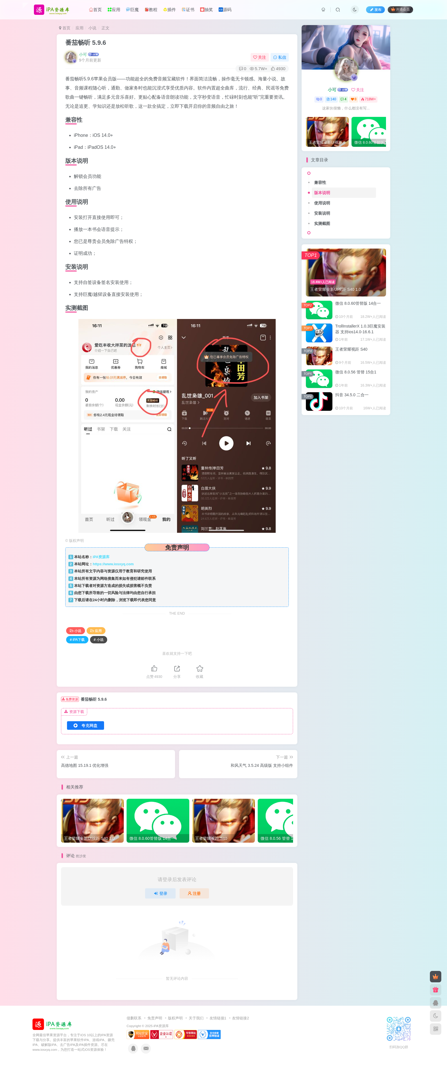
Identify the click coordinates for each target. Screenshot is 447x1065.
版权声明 (175, 1018)
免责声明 (154, 1018)
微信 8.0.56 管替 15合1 (355, 372)
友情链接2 (240, 1018)
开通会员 (400, 9)
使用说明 (322, 203)
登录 (160, 893)
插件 (169, 9)
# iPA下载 (77, 640)
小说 (92, 28)
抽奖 (206, 9)
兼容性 (320, 182)
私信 (279, 57)
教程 (151, 9)
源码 (225, 9)
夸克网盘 (85, 725)
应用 (113, 9)
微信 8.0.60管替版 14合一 (358, 303)
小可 (83, 54)
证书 (188, 9)
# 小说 (98, 640)
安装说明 (322, 213)
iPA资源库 (101, 557)
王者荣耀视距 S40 (351, 349)
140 (331, 99)
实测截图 (322, 223)
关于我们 (196, 1018)
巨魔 (132, 9)
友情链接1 (218, 1018)
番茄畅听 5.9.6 (85, 42)
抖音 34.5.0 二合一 (352, 395)
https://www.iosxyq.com (113, 564)
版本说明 (322, 192)
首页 (95, 9)
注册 (194, 893)
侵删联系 (134, 1018)
